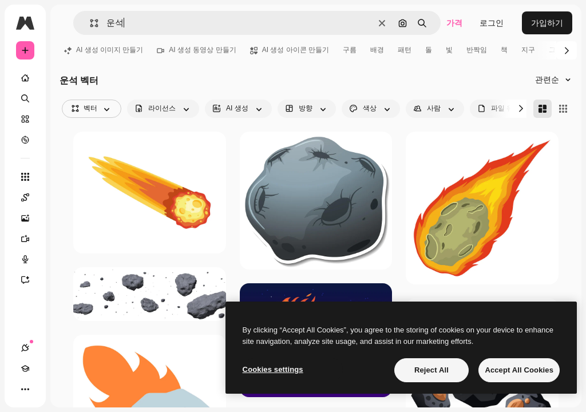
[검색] (25, 98)
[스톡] (25, 119)
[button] (89, 23)
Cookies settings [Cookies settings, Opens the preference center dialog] (273, 369)
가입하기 (547, 22)
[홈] (25, 78)
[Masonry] (542, 109)
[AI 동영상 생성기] (31, 238)
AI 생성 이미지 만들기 (103, 50)
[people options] (435, 109)
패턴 (404, 50)
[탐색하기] (25, 139)
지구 (528, 50)
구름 (350, 50)
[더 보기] (25, 389)
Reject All (431, 370)
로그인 (492, 22)
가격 (454, 22)
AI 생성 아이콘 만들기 (289, 50)
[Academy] (25, 368)
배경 (377, 50)
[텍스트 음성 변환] (31, 259)
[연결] (25, 348)
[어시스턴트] (31, 280)
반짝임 (476, 50)
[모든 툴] (25, 177)
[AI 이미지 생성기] (31, 218)
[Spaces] (31, 197)
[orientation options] (307, 109)
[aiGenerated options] (238, 109)
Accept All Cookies (519, 370)
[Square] (563, 109)
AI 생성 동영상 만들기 (196, 50)
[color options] (371, 109)
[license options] (163, 109)
